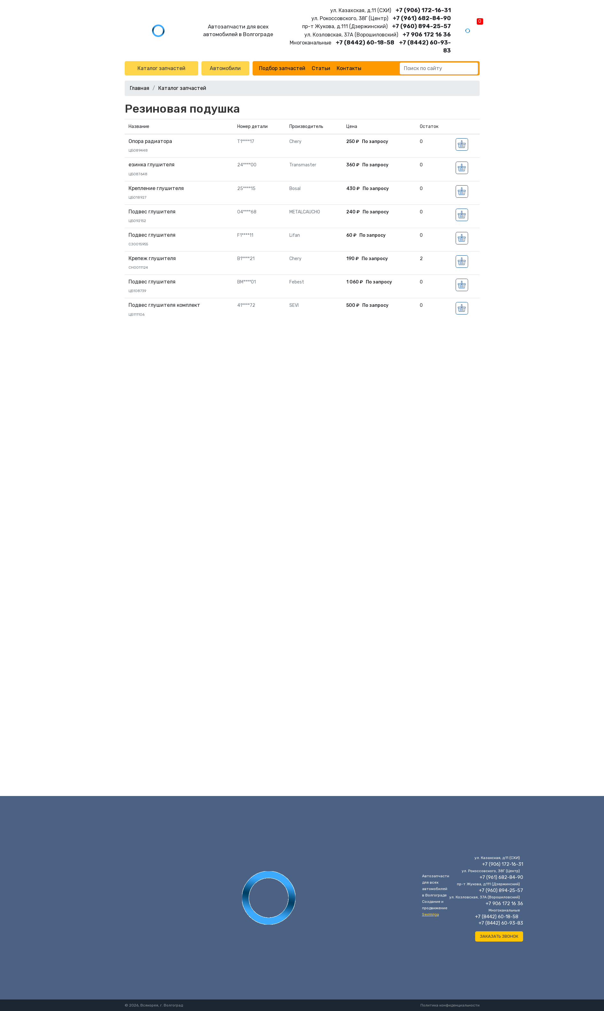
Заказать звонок (499, 936)
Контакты (349, 68)
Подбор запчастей (282, 68)
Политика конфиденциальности (450, 1005)
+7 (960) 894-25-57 (421, 26)
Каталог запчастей (161, 68)
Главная (139, 88)
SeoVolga (430, 914)
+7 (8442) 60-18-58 (365, 42)
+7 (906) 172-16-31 (423, 10)
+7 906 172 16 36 (427, 34)
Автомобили (225, 68)
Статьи (321, 68)
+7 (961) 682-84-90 (422, 18)
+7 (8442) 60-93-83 (501, 923)
